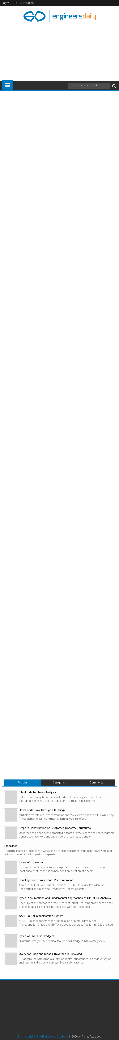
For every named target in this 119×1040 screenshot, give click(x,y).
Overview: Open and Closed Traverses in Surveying (50, 954)
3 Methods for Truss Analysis (37, 792)
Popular (22, 782)
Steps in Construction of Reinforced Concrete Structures (55, 828)
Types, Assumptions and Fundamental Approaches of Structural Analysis (65, 898)
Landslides (10, 846)
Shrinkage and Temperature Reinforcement (46, 880)
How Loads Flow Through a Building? (42, 810)
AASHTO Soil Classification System (41, 916)
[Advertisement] (60, 50)
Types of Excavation (31, 862)
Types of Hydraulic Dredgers (36, 936)
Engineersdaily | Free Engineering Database (42, 1036)
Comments (96, 782)
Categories (59, 782)
